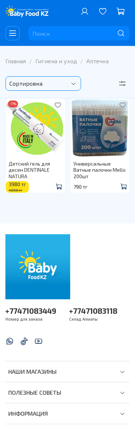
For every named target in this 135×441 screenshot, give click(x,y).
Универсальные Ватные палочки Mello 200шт (99, 169)
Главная (15, 60)
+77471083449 (30, 310)
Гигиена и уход (56, 60)
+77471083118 (93, 310)
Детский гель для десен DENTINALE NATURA (29, 169)
